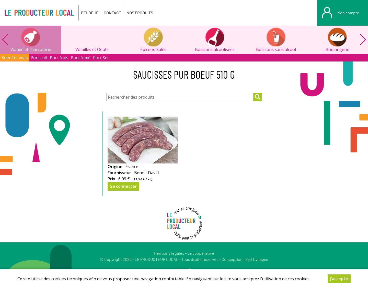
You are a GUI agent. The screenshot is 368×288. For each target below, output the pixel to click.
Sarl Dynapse (256, 259)
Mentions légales (169, 253)
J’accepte (339, 278)
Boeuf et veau (14, 57)
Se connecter (123, 186)
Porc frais (59, 57)
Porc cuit (39, 57)
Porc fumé (80, 57)
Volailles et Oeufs (92, 49)
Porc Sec (101, 57)
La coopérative (200, 253)
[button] (363, 40)
